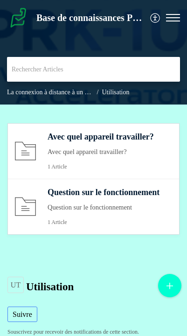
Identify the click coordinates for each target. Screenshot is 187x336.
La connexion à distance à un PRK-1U (57, 92)
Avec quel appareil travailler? (101, 136)
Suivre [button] (22, 314)
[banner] (93, 52)
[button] (155, 18)
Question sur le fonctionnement (103, 192)
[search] (93, 69)
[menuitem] (155, 18)
